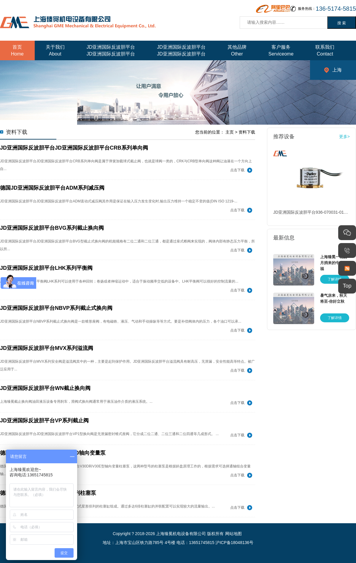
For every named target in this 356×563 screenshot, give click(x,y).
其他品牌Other (237, 50)
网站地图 (233, 533)
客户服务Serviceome (280, 50)
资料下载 (247, 132)
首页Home (17, 50)
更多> (344, 136)
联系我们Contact (324, 50)
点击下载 (237, 170)
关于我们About (55, 50)
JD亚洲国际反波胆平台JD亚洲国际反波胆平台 (111, 50)
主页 (229, 132)
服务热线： (327, 9)
